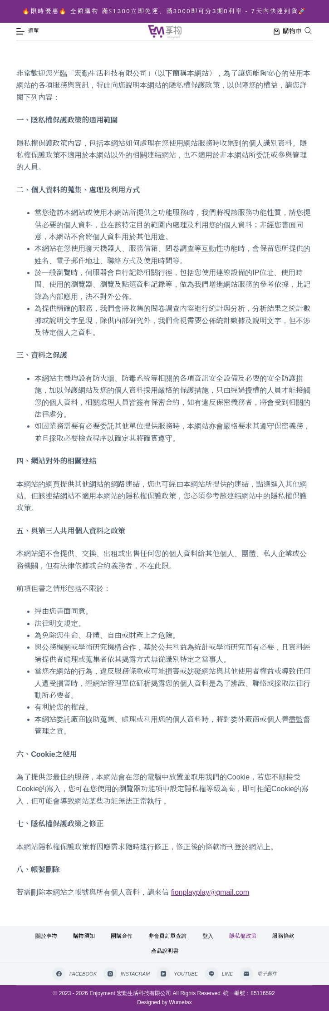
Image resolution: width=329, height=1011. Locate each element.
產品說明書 (164, 951)
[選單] (27, 31)
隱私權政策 (242, 936)
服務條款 (283, 936)
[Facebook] (74, 974)
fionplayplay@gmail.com (210, 892)
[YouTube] (177, 974)
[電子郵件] (258, 974)
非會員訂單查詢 (167, 936)
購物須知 (84, 936)
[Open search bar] (308, 30)
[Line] (219, 974)
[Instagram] (126, 974)
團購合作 (122, 936)
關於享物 (46, 936)
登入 (207, 936)
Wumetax (180, 1002)
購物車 (288, 31)
